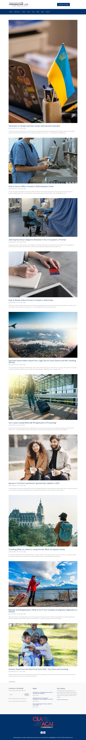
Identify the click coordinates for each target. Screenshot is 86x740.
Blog (42, 11)
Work (24, 11)
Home (10, 11)
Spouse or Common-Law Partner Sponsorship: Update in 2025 (34, 483)
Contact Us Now (63, 4)
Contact (48, 11)
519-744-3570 (52, 737)
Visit (33, 11)
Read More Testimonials (62, 699)
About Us (16, 11)
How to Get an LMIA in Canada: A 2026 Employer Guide (31, 186)
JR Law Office (13, 128)
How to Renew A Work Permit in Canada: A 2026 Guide (31, 300)
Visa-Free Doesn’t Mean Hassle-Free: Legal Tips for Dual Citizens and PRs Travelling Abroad (42, 361)
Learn (28, 11)
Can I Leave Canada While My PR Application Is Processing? (32, 423)
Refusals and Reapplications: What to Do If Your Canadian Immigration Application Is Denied (43, 611)
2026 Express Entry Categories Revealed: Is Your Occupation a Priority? (37, 239)
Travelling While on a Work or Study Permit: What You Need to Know (37, 549)
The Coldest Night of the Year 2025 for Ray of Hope (42, 704)
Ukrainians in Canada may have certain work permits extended (34, 126)
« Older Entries (12, 681)
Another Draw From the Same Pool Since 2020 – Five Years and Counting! (38, 669)
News (37, 11)
